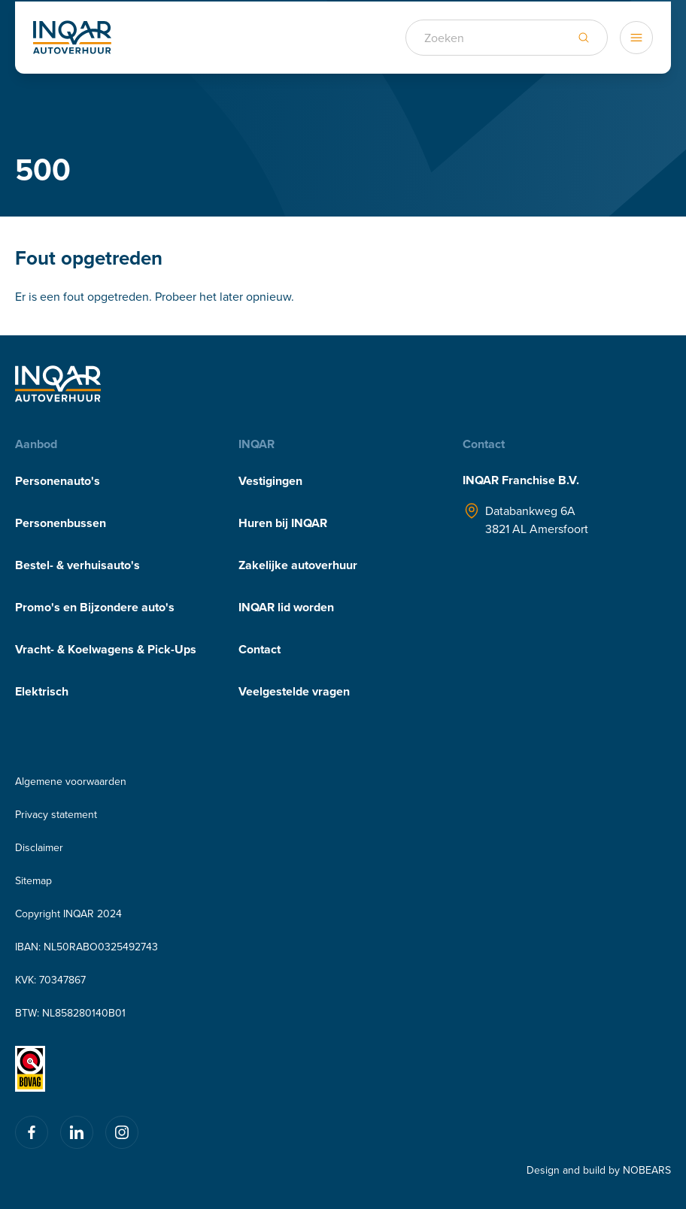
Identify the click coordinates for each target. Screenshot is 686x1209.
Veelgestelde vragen (294, 691)
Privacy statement (56, 814)
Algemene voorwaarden (70, 781)
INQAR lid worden (286, 607)
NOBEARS (647, 1169)
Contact (259, 649)
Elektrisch (41, 691)
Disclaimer (39, 847)
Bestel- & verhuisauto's (77, 565)
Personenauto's (57, 480)
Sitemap (33, 880)
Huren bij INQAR (282, 523)
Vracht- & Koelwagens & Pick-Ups (105, 649)
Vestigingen (270, 480)
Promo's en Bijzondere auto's (95, 607)
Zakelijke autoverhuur (297, 565)
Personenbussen (60, 523)
